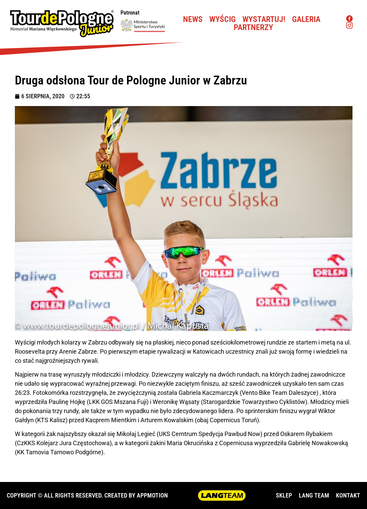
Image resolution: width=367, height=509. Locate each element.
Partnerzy (253, 27)
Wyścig (222, 19)
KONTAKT (348, 495)
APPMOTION (152, 495)
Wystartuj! (263, 19)
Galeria (306, 19)
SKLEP (284, 495)
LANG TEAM (314, 495)
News (193, 19)
